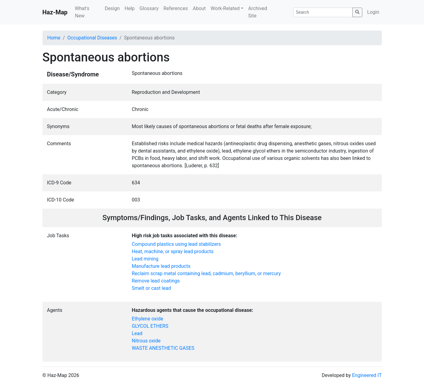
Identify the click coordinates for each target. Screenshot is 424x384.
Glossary (148, 8)
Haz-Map (55, 12)
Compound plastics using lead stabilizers (176, 244)
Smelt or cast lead (151, 288)
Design (112, 8)
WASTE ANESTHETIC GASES (163, 348)
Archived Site (257, 12)
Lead (137, 333)
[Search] (323, 12)
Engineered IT (367, 375)
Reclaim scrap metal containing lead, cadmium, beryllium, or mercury (206, 273)
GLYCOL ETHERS (150, 326)
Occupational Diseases (92, 38)
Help (129, 8)
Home (54, 38)
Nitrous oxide (146, 341)
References (176, 8)
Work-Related (225, 8)
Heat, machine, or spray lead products (172, 251)
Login (373, 12)
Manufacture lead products (161, 266)
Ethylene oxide (147, 319)
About (199, 8)
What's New (82, 12)
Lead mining (145, 259)
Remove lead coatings (156, 281)
